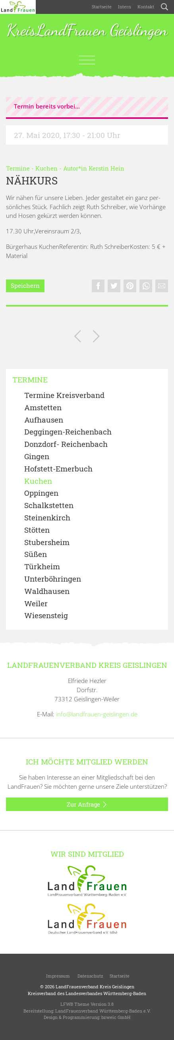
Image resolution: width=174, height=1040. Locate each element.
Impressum (57, 976)
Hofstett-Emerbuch (58, 468)
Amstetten (43, 407)
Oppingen (41, 493)
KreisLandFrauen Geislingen (87, 30)
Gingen (36, 456)
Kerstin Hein (106, 168)
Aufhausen (43, 420)
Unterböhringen (52, 579)
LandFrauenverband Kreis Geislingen (95, 987)
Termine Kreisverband (64, 395)
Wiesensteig (46, 615)
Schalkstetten (48, 505)
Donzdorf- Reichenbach (66, 444)
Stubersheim (47, 542)
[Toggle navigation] (87, 60)
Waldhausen (47, 591)
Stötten (37, 530)
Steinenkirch (47, 517)
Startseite (102, 7)
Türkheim (42, 566)
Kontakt (145, 7)
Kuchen (46, 168)
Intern (124, 7)
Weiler (36, 603)
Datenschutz (89, 976)
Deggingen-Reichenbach (68, 432)
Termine (18, 168)
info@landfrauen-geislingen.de (96, 714)
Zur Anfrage (87, 804)
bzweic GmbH (115, 1017)
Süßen (35, 554)
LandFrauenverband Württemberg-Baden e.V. (103, 1011)
